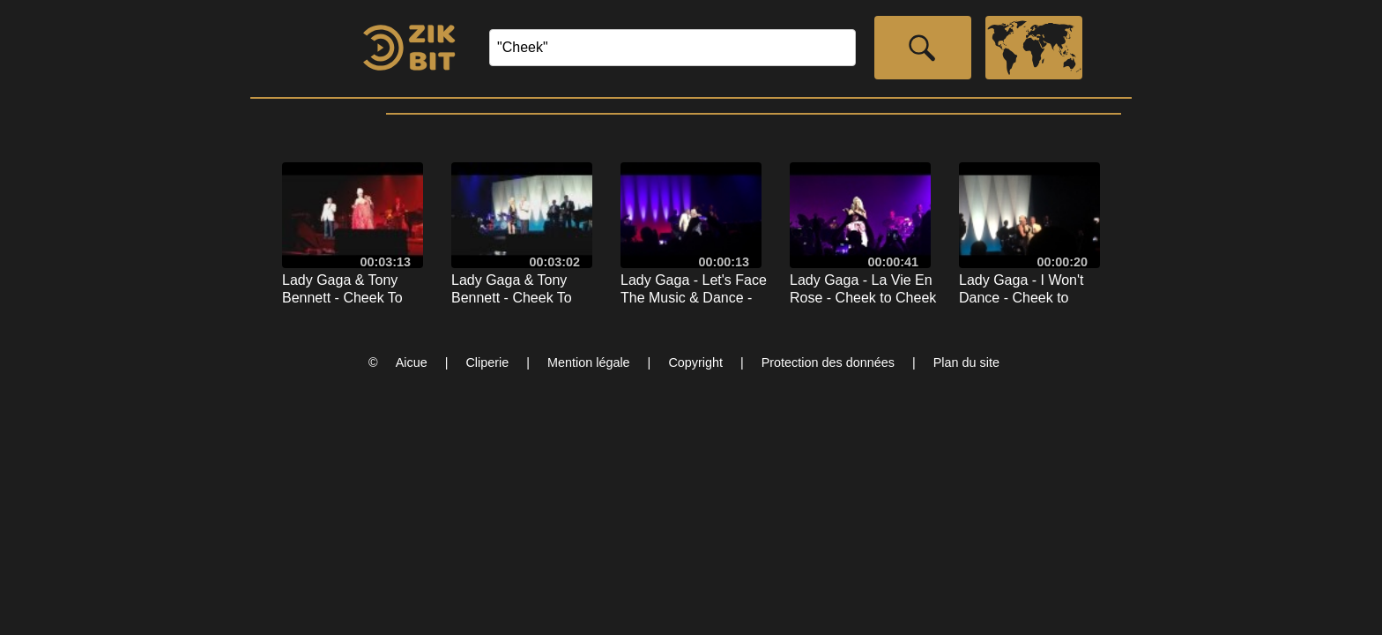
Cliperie (487, 362)
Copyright (695, 362)
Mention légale (588, 362)
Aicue (411, 362)
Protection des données (828, 362)
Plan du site (966, 362)
